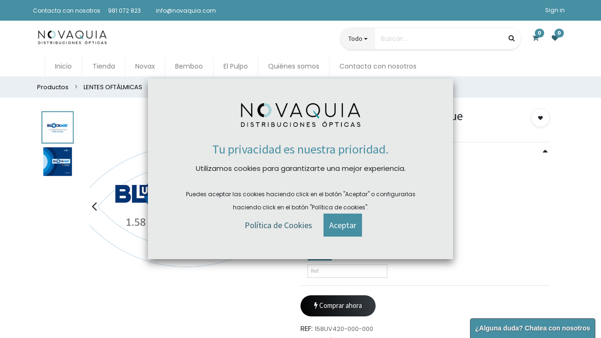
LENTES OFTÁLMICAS (113, 87)
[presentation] (94, 206)
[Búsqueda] (511, 38)
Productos (53, 87)
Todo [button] (355, 38)
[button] (540, 117)
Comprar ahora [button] (338, 305)
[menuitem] (63, 66)
